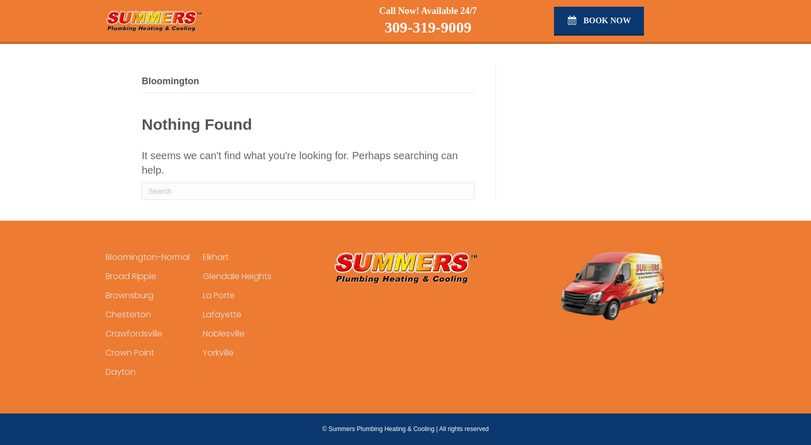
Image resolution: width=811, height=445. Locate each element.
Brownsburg (130, 295)
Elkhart (216, 257)
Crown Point (130, 353)
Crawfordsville (134, 334)
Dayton (121, 372)
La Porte (219, 295)
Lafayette (222, 314)
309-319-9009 (427, 27)
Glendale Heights (237, 276)
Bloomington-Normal (148, 257)
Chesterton (128, 314)
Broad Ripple (131, 276)
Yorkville (218, 353)
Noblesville (224, 334)
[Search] (308, 191)
